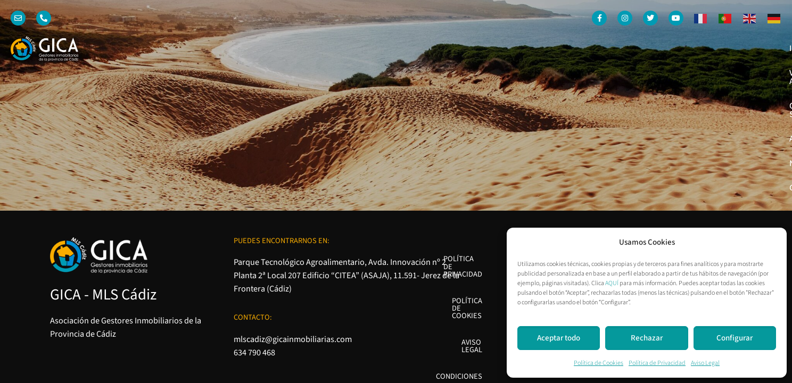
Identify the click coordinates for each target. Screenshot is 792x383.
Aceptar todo (558, 338)
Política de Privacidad (657, 363)
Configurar (734, 338)
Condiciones (585, 203)
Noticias (699, 48)
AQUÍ (611, 283)
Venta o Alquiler (494, 48)
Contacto (753, 48)
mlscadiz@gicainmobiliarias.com (293, 204)
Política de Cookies (598, 363)
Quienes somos (576, 48)
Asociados (644, 48)
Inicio (433, 48)
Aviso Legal (705, 363)
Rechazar (647, 338)
